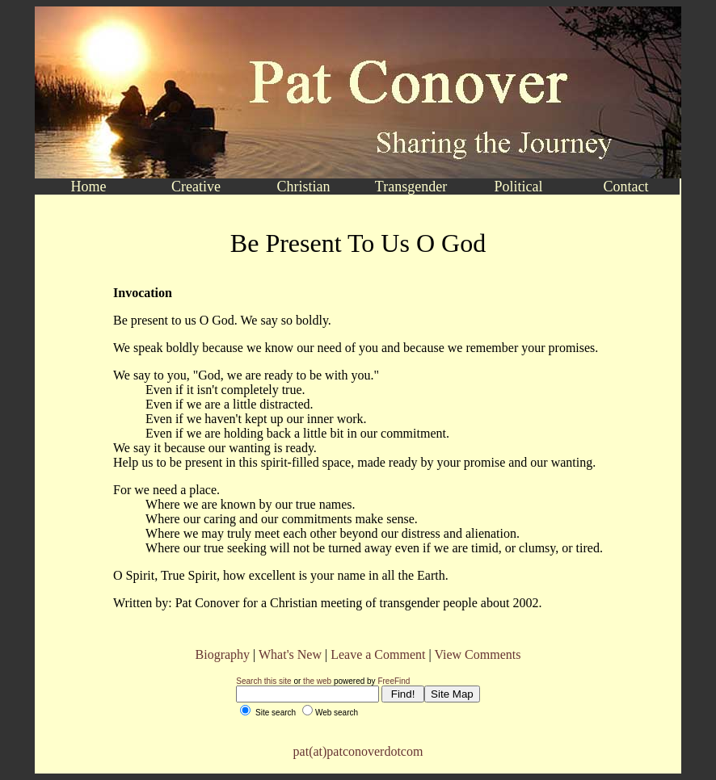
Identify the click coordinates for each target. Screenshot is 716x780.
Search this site (263, 681)
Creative (196, 186)
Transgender (411, 186)
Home (89, 186)
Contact (626, 186)
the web (317, 681)
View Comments (477, 654)
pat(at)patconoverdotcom (358, 751)
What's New (290, 654)
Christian (304, 186)
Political (519, 186)
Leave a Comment (378, 654)
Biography (223, 654)
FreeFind (393, 681)
